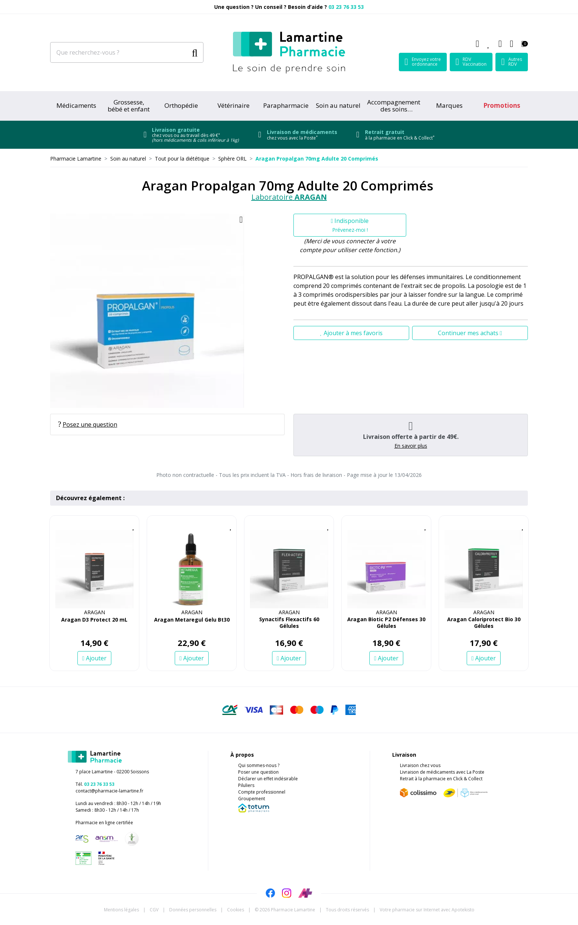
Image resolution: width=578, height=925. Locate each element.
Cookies (235, 910)
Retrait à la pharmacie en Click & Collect (441, 779)
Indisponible (350, 225)
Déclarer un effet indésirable (268, 779)
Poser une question (258, 772)
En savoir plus (410, 445)
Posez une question (87, 424)
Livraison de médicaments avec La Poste (442, 772)
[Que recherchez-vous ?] (119, 52)
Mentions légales (121, 910)
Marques (449, 105)
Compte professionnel (261, 792)
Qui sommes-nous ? (258, 765)
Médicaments (76, 105)
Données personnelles (192, 910)
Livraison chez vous (420, 765)
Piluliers (246, 785)
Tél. (95, 784)
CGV (154, 910)
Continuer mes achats (470, 333)
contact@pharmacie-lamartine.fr (109, 791)
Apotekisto (427, 910)
